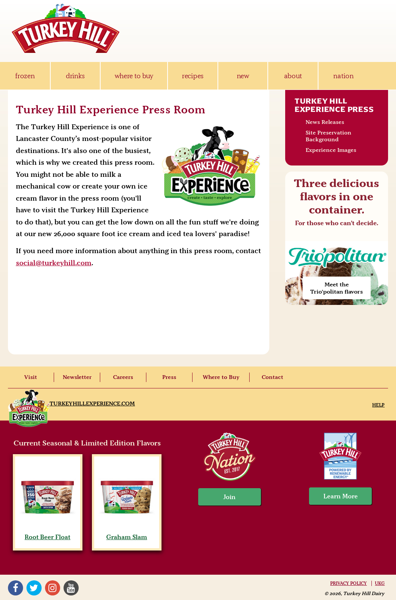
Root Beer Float (47, 533)
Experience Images (331, 150)
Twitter (34, 587)
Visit (30, 377)
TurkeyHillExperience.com (92, 403)
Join (230, 497)
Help (378, 405)
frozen (24, 75)
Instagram (52, 587)
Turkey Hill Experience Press (334, 105)
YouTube (71, 587)
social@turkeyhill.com (54, 262)
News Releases (325, 122)
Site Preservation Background (328, 136)
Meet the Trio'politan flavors (336, 288)
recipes (192, 75)
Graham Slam (127, 533)
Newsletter (77, 377)
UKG (380, 583)
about (293, 75)
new (243, 75)
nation (343, 75)
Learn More (340, 496)
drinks (75, 75)
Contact (272, 377)
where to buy (134, 75)
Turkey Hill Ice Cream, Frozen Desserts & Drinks (66, 28)
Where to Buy (221, 377)
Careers (123, 377)
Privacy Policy (348, 583)
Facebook (15, 587)
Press (169, 377)
